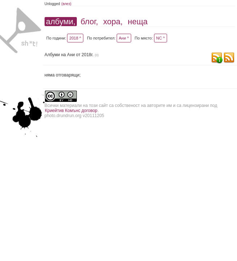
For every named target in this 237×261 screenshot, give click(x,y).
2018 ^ (75, 38)
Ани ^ (124, 38)
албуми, (60, 21)
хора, (113, 21)
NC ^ (160, 38)
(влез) (66, 4)
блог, (89, 21)
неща (138, 21)
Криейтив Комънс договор (71, 110)
